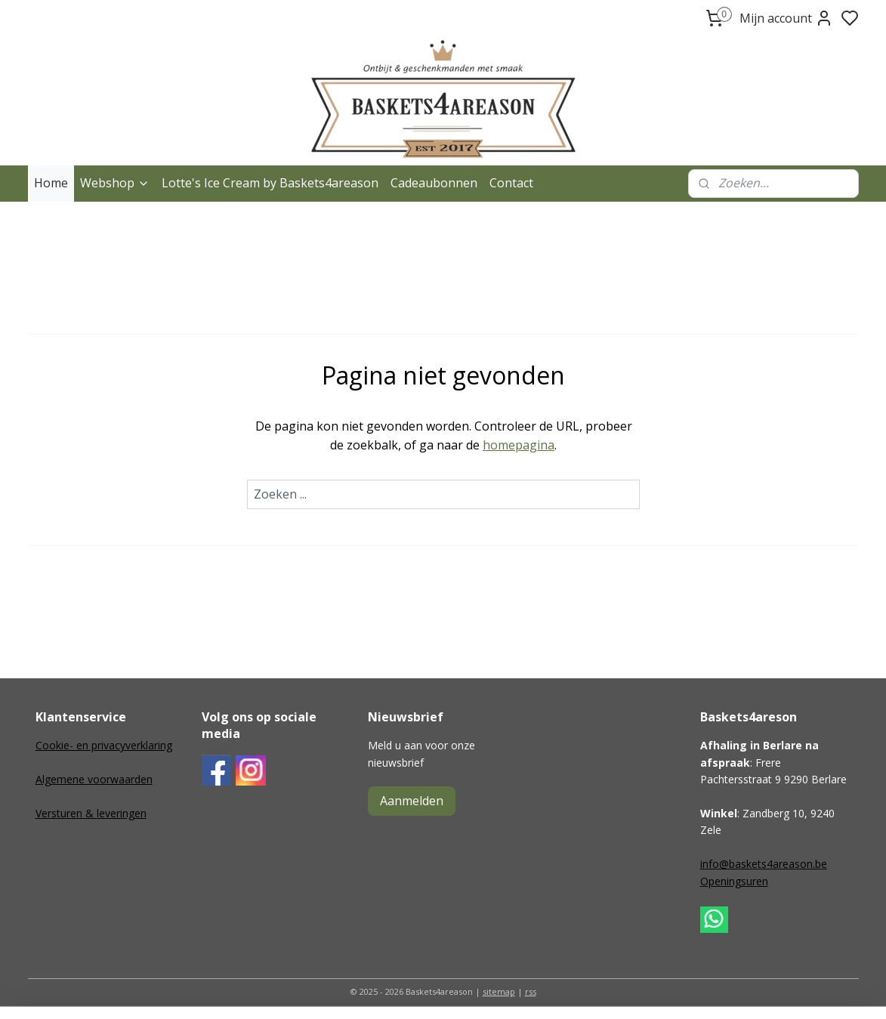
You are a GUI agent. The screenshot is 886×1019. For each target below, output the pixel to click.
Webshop (115, 182)
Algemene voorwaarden (94, 779)
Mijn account (786, 18)
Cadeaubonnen (434, 182)
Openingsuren (734, 881)
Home (51, 182)
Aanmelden (411, 800)
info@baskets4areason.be (763, 864)
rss (530, 991)
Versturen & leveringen (91, 813)
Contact (511, 182)
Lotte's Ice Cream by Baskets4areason (270, 182)
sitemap (499, 991)
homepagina (518, 445)
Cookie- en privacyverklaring (104, 745)
